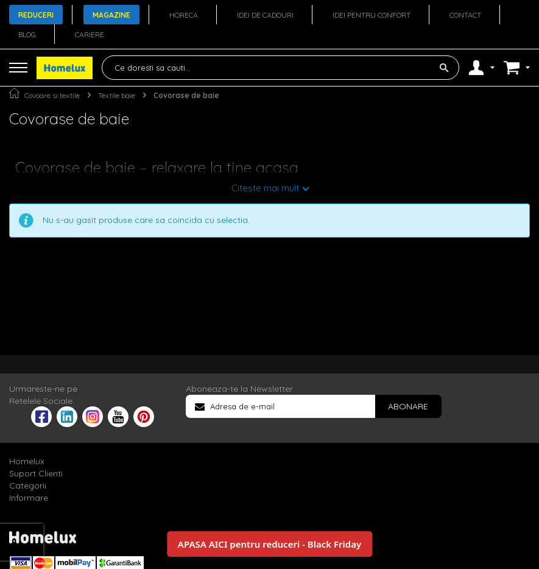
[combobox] (280, 67)
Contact (465, 14)
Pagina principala (14, 93)
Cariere (89, 34)
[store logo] (65, 68)
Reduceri (36, 14)
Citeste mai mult (265, 188)
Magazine (111, 14)
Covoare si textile (52, 95)
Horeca (183, 14)
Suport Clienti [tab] (36, 473)
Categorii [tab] (27, 485)
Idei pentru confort (371, 14)
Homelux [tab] (26, 461)
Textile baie (116, 95)
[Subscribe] (408, 406)
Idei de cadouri (265, 14)
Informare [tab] (28, 497)
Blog (27, 34)
